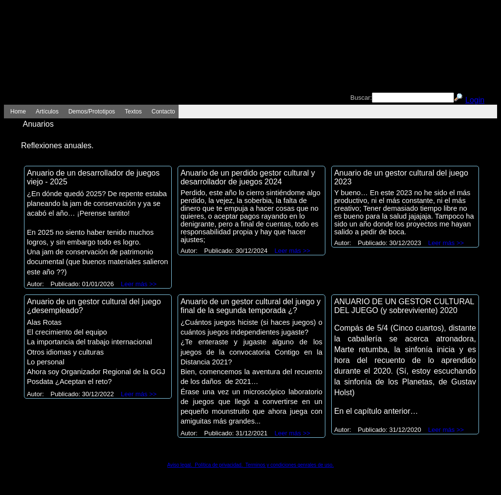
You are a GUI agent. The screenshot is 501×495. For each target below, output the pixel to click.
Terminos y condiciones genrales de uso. (288, 465)
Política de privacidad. (217, 465)
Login (474, 100)
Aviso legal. (179, 465)
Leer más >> (139, 284)
